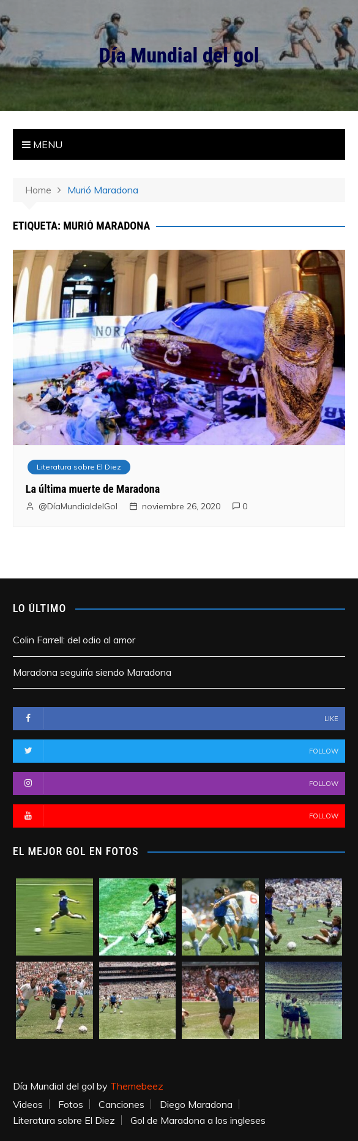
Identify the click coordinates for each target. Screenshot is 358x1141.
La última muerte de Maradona (93, 488)
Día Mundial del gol (179, 55)
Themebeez (136, 1086)
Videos (28, 1104)
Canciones (121, 1104)
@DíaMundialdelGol (78, 506)
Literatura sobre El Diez (79, 466)
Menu (42, 144)
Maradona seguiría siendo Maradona (92, 672)
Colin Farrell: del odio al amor (74, 640)
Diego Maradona (196, 1104)
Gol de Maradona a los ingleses (198, 1120)
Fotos (70, 1104)
